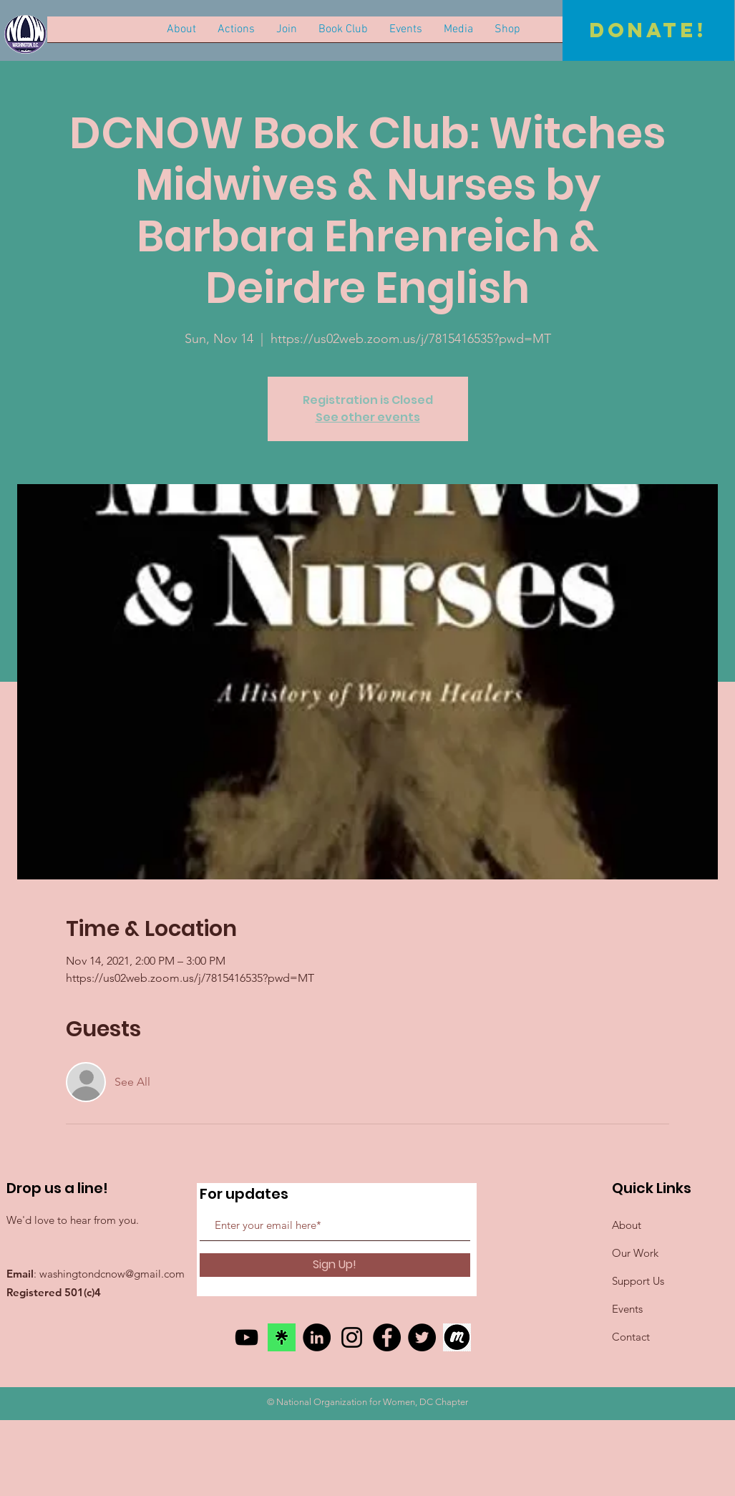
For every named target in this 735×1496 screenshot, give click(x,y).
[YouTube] (247, 1337)
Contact (631, 1336)
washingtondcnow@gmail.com (112, 1273)
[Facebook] (387, 1337)
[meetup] (457, 1337)
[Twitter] (422, 1337)
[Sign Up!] (335, 1265)
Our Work (635, 1253)
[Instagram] (352, 1337)
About (626, 1225)
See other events (368, 417)
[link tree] (282, 1337)
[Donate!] (648, 30)
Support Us (638, 1281)
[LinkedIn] (317, 1337)
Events (627, 1309)
